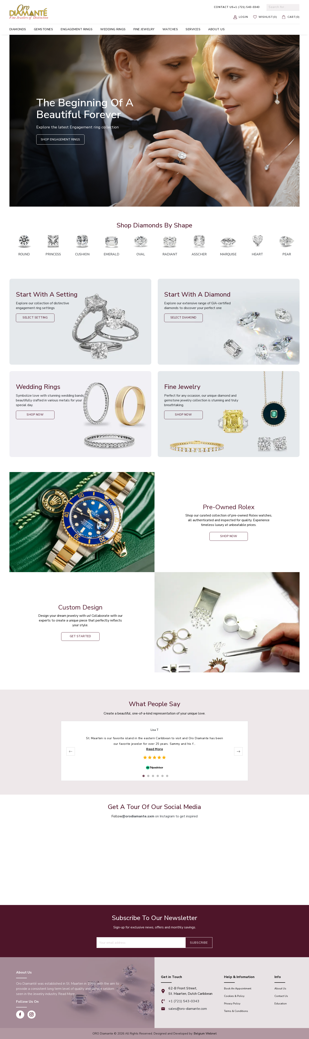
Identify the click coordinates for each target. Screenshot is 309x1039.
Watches (170, 29)
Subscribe (199, 943)
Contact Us (281, 996)
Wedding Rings (113, 29)
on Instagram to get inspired (160, 816)
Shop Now (37, 415)
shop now (229, 536)
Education (280, 1003)
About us (216, 29)
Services (193, 29)
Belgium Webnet (205, 1033)
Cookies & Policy (234, 996)
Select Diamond (185, 318)
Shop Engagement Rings (60, 139)
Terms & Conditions (236, 1011)
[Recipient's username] (141, 942)
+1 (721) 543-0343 (237, 7)
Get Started (80, 637)
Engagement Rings (76, 29)
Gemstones (43, 29)
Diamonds (17, 29)
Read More (154, 749)
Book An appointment (237, 988)
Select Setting (37, 318)
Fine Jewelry (144, 29)
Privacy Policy (232, 1003)
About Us (280, 988)
